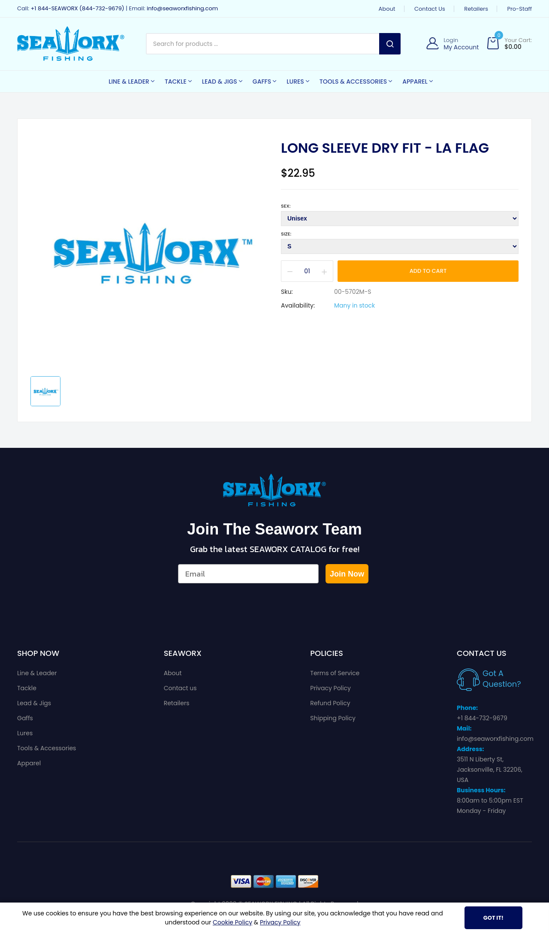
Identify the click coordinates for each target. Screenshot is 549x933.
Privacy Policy (330, 688)
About (387, 9)
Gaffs (25, 718)
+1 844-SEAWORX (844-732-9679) (77, 8)
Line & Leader (37, 673)
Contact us (429, 9)
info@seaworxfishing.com (182, 8)
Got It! (493, 918)
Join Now (347, 574)
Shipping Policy (333, 718)
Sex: (285, 205)
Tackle (26, 688)
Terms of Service (334, 673)
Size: (286, 233)
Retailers (476, 9)
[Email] (248, 573)
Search (390, 43)
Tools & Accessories (46, 748)
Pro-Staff (519, 9)
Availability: (298, 305)
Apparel (29, 763)
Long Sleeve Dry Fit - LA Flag (385, 148)
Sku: (287, 292)
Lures (25, 733)
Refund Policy (330, 703)
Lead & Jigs (34, 703)
